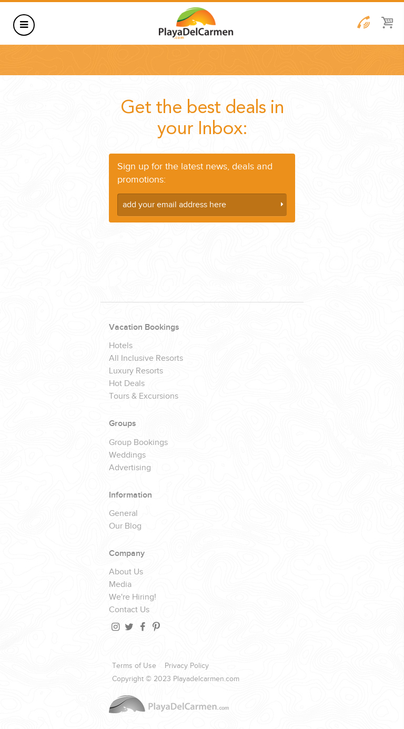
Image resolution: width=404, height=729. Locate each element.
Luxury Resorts (136, 371)
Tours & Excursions (143, 396)
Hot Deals (127, 384)
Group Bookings (138, 443)
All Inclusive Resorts (146, 359)
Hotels (121, 346)
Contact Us (129, 610)
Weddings (127, 455)
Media (120, 585)
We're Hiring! (132, 597)
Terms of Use (134, 666)
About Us (126, 572)
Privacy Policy (187, 666)
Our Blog (125, 526)
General (123, 514)
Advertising (130, 468)
